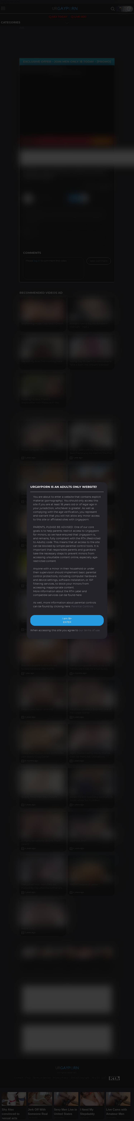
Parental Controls (82, 606)
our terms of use (89, 630)
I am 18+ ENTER (67, 620)
